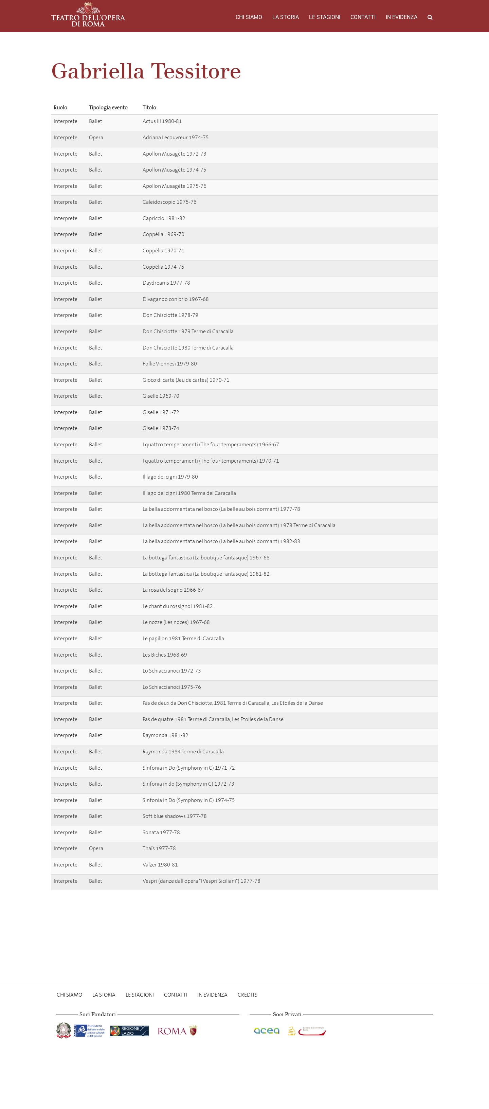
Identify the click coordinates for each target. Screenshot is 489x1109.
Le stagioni (324, 17)
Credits (247, 994)
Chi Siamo (249, 17)
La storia (285, 17)
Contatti (363, 17)
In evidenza (401, 17)
